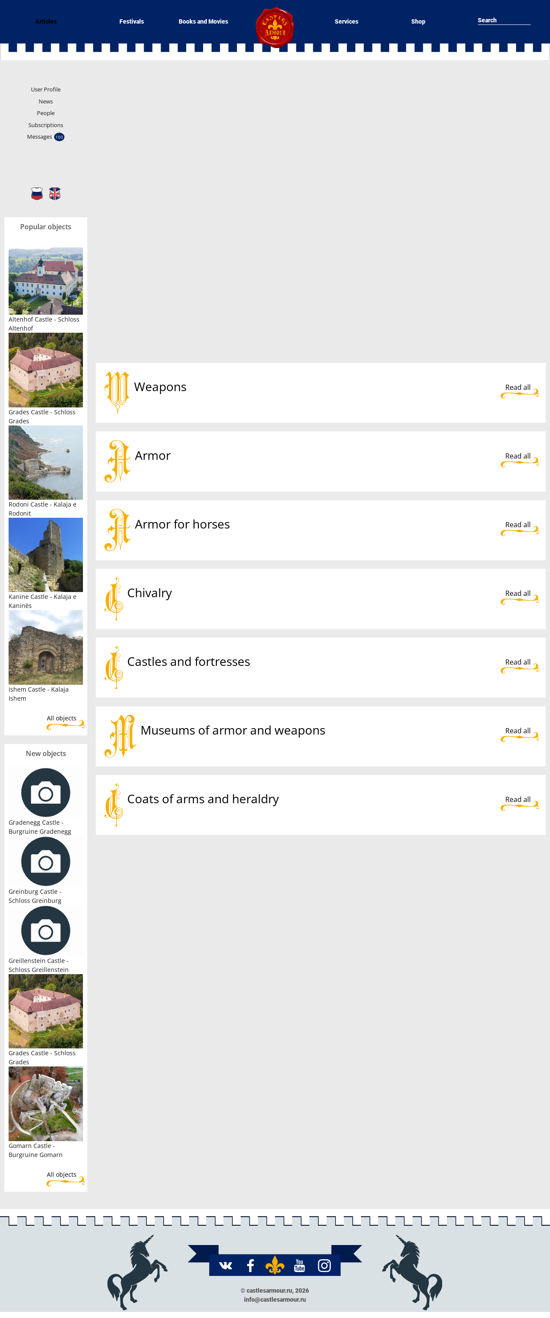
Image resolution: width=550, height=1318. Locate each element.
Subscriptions (45, 125)
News (46, 101)
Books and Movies (203, 21)
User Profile (46, 89)
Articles (46, 21)
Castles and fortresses (188, 661)
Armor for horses (182, 524)
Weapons (160, 386)
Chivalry (149, 592)
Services (346, 21)
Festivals (131, 21)
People (46, 113)
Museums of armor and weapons (233, 730)
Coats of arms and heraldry (203, 798)
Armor (153, 455)
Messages (45, 137)
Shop (418, 21)
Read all (518, 387)
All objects (61, 718)
